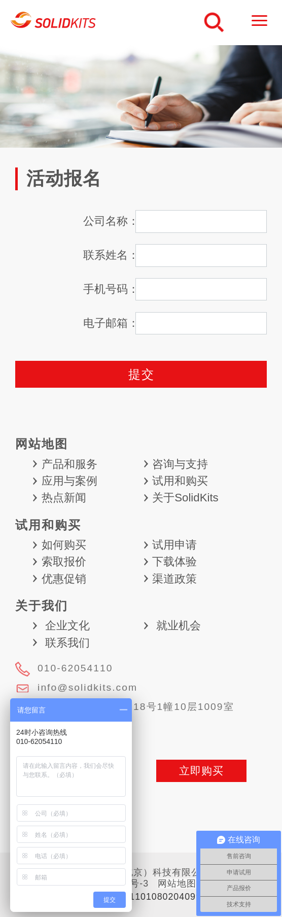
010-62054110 (75, 668)
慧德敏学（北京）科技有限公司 (54, 22)
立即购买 (201, 770)
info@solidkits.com (87, 687)
